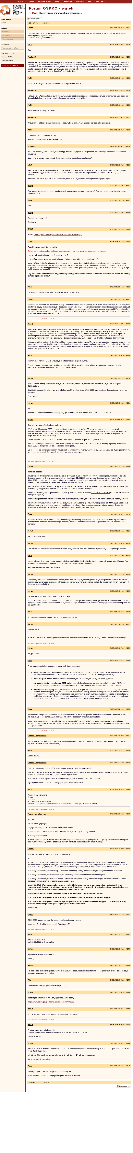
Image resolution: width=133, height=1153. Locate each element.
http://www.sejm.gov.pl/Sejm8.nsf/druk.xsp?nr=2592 (51, 1002)
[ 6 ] (51, 23)
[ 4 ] (45, 23)
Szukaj (3, 23)
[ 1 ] (37, 23)
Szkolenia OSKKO (7, 53)
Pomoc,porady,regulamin (10, 48)
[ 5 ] (48, 23)
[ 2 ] (40, 23)
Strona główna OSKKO (9, 66)
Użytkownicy (5, 44)
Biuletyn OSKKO (7, 57)
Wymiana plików (44, 1)
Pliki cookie (100, 1)
